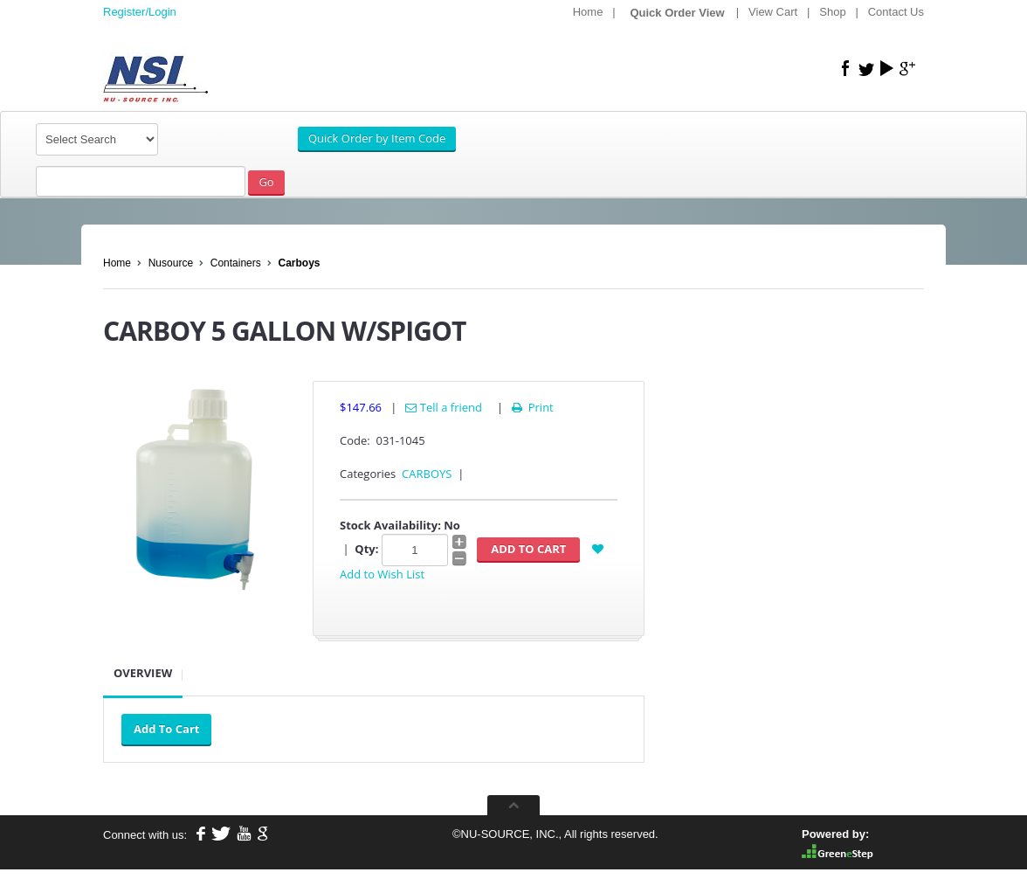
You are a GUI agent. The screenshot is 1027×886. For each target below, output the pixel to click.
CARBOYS (426, 473)
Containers (235, 263)
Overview (143, 673)
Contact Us (896, 11)
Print (531, 407)
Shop (832, 11)
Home (588, 11)
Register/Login (139, 11)
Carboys (299, 263)
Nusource (170, 263)
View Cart (772, 11)
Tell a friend (443, 407)
